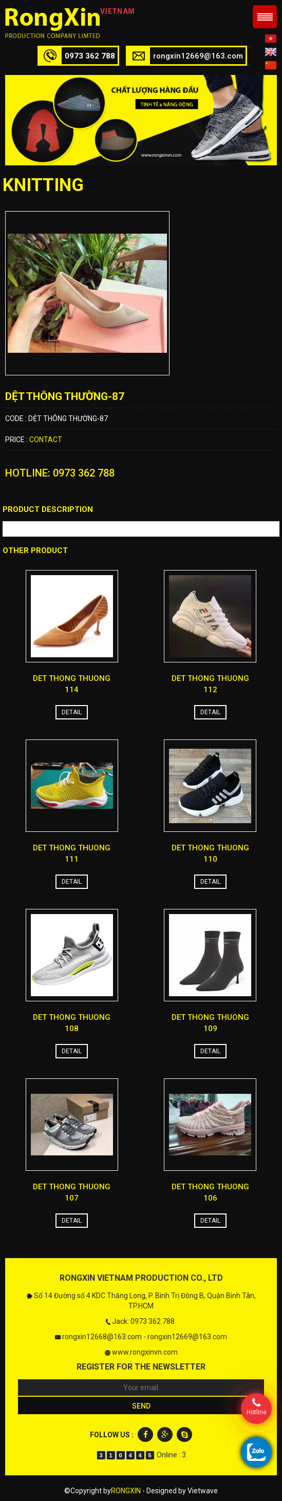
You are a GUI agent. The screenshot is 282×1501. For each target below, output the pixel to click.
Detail (72, 712)
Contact (45, 439)
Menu (265, 16)
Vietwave (202, 1491)
